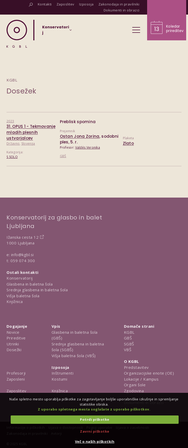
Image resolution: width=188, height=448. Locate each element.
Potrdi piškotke (94, 419)
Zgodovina (134, 390)
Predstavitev (136, 367)
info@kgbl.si (22, 254)
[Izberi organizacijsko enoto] (55, 31)
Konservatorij (20, 278)
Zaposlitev (17, 390)
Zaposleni (16, 379)
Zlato (128, 143)
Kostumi (59, 379)
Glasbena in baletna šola (30, 284)
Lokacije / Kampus (141, 379)
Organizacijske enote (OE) (149, 373)
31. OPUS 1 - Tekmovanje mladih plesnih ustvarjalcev (31, 132)
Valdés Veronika (87, 147)
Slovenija (28, 143)
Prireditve (16, 337)
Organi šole (135, 384)
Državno (13, 143)
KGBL (129, 332)
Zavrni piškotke (94, 431)
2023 (10, 121)
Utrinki (13, 343)
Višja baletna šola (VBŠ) (74, 355)
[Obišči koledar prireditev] (166, 20)
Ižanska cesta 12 (23, 237)
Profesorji (16, 373)
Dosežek (21, 91)
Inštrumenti (63, 373)
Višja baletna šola (23, 295)
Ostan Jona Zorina (79, 136)
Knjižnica (15, 301)
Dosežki (14, 349)
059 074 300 (22, 260)
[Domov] (17, 34)
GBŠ (63, 156)
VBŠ (127, 349)
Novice (13, 332)
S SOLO (12, 157)
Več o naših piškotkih (95, 441)
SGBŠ (129, 343)
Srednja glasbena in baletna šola (37, 289)
